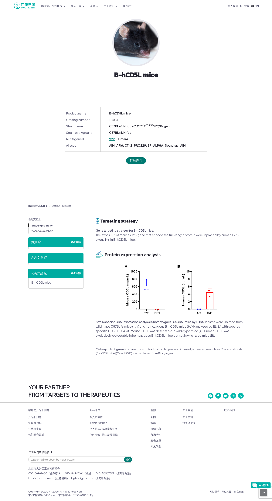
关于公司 (187, 417)
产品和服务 (35, 417)
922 (112, 139)
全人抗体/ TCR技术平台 (103, 428)
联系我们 (128, 6)
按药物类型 (35, 428)
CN (255, 6)
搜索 (244, 6)
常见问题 (156, 446)
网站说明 (214, 491)
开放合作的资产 (99, 422)
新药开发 (77, 6)
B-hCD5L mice (41, 282)
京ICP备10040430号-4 (41, 495)
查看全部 (76, 242)
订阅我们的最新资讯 (40, 452)
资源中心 (156, 428)
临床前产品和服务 (53, 6)
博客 (153, 422)
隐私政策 (239, 491)
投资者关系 (189, 422)
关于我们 (110, 6)
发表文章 (156, 440)
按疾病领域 (35, 422)
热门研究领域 (36, 434)
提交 (128, 459)
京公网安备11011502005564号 (76, 495)
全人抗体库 (96, 417)
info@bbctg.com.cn (40, 478)
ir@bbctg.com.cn (82, 478)
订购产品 (136, 160)
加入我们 (232, 6)
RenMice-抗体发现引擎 (104, 434)
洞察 (94, 6)
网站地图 (227, 491)
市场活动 (156, 434)
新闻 (153, 417)
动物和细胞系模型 (61, 205)
